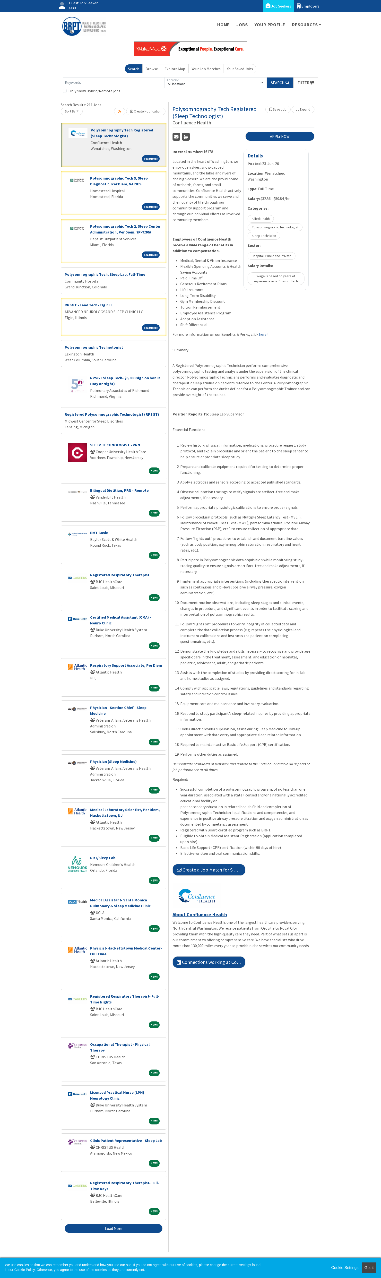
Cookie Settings (344, 1268)
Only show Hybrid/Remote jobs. (95, 90)
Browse (152, 68)
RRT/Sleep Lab (102, 857)
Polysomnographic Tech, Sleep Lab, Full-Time (105, 274)
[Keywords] (114, 82)
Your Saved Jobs (240, 68)
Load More (113, 1228)
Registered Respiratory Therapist (119, 574)
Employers (308, 6)
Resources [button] (305, 24)
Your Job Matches (206, 68)
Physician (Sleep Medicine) (113, 761)
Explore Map (175, 68)
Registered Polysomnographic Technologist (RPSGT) (112, 414)
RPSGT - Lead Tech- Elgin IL (89, 304)
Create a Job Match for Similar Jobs (211, 870)
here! (263, 334)
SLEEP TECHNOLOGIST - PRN (115, 444)
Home (223, 24)
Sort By (70, 111)
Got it (369, 1268)
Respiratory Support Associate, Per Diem (126, 665)
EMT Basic (99, 532)
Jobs (242, 24)
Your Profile (270, 24)
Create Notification (145, 111)
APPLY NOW (280, 136)
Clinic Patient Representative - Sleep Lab (126, 1140)
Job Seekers (278, 6)
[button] (306, 82)
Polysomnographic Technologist (94, 347)
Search (133, 68)
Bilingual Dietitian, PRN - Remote (119, 490)
